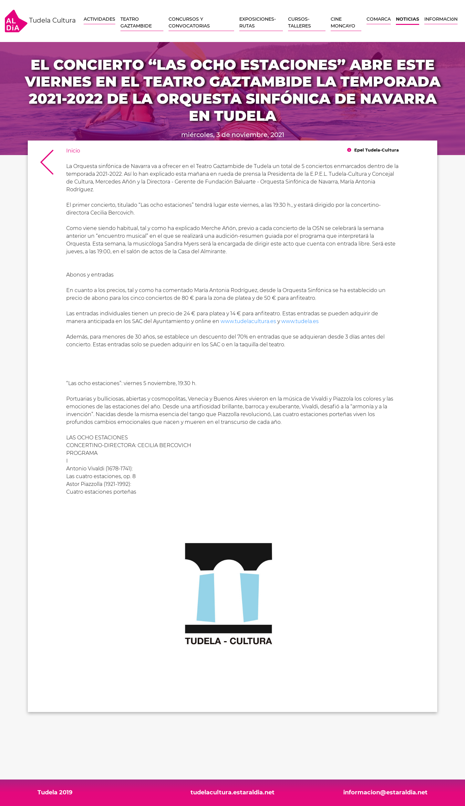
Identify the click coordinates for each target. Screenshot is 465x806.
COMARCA (379, 19)
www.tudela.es (300, 321)
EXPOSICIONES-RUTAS (257, 22)
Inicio (73, 151)
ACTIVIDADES (99, 19)
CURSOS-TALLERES (299, 22)
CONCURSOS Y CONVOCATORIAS (189, 22)
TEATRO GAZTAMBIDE (136, 22)
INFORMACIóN (441, 19)
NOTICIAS (407, 19)
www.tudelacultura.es (248, 321)
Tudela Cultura (40, 21)
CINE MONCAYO (343, 22)
